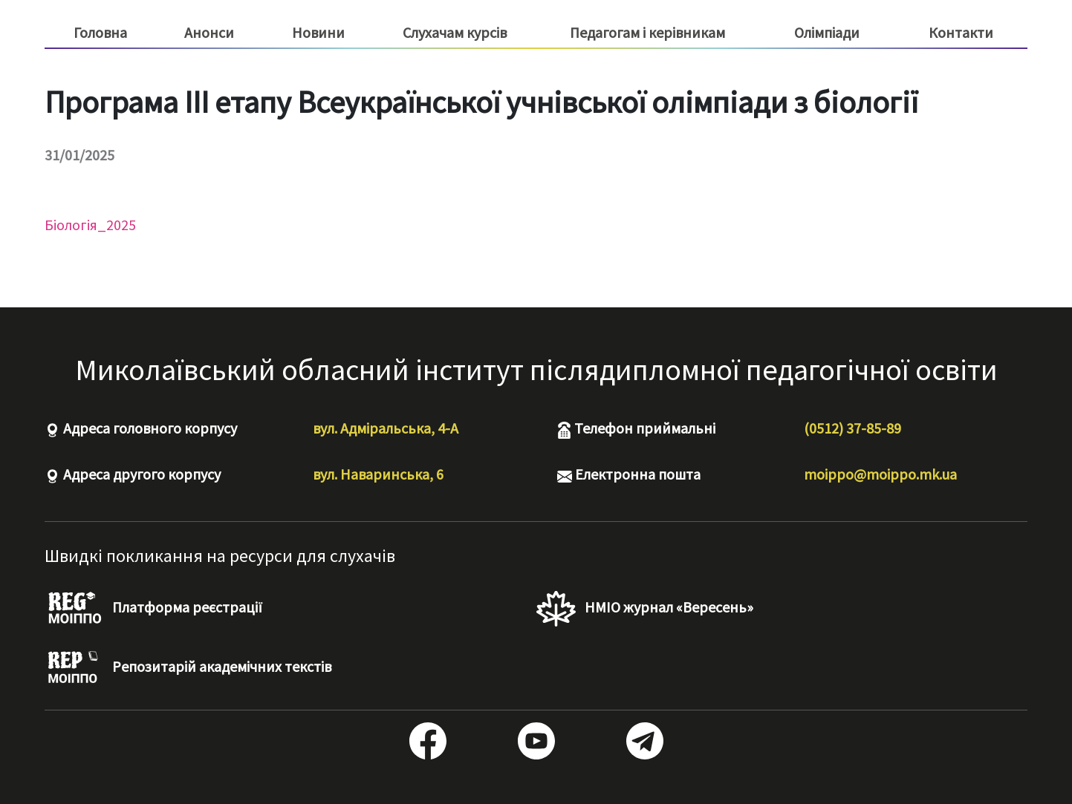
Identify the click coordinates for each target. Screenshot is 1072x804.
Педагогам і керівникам (647, 33)
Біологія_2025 (90, 224)
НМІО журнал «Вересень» (644, 609)
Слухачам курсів (455, 33)
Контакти (961, 32)
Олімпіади (827, 32)
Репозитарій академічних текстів (188, 668)
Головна (100, 32)
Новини (318, 32)
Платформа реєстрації (153, 609)
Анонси (209, 32)
